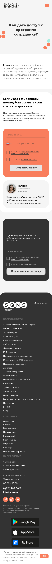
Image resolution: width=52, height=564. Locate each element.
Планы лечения (10, 395)
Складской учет (10, 336)
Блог (5, 440)
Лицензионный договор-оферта (16, 506)
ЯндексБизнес (10, 391)
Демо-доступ (40, 303)
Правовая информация (14, 451)
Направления (9, 432)
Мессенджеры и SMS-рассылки (18, 360)
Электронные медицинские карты (19, 325)
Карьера (7, 424)
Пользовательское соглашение (16, 511)
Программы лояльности (14, 364)
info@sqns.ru (10, 492)
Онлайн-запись (10, 376)
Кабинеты (8, 383)
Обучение (8, 444)
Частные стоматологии (14, 466)
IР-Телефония (9, 352)
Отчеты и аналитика (12, 329)
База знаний (9, 436)
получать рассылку (29, 159)
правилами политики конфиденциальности (25, 152)
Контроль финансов (12, 340)
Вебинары (8, 447)
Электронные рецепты (13, 372)
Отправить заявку (26, 168)
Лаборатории (9, 344)
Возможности (9, 428)
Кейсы (13, 440)
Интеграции (8, 403)
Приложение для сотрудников (17, 356)
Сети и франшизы (11, 469)
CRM (5, 411)
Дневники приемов (12, 348)
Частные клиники (11, 462)
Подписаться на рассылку (26, 271)
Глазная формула (11, 399)
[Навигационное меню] (47, 5)
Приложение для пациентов (16, 379)
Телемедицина (10, 332)
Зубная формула (11, 387)
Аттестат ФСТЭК (9, 513)
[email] (26, 135)
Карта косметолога (32, 399)
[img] (5, 499)
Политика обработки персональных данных (21, 508)
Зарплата (7, 368)
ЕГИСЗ (6, 407)
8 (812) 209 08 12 (12, 488)
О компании (8, 421)
